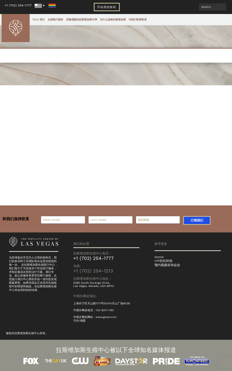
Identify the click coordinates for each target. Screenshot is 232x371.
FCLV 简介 (39, 19)
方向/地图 (79, 320)
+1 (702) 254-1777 (18, 5)
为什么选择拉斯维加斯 (113, 19)
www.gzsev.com (106, 317)
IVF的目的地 (163, 261)
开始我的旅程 (106, 7)
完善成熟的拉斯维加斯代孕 (81, 19)
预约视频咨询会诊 (167, 265)
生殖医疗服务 (55, 19)
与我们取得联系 (137, 19)
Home (159, 257)
